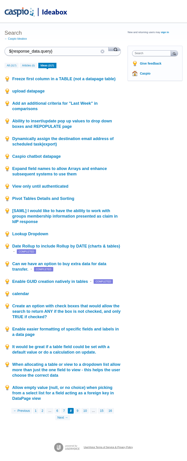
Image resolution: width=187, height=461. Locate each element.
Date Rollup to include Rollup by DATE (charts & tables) (66, 246)
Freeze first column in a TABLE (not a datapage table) (64, 79)
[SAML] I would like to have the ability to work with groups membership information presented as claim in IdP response (65, 216)
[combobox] (152, 53)
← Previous (21, 410)
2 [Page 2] (42, 410)
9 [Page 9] (77, 410)
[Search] (114, 49)
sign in (165, 32)
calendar (20, 293)
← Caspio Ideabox (16, 38)
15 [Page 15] (102, 410)
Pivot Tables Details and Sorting (43, 198)
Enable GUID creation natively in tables (50, 281)
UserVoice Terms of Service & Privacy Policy (108, 447)
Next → (62, 417)
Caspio (145, 73)
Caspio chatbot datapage (36, 156)
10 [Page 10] (85, 410)
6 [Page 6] (57, 410)
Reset (102, 51)
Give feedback (150, 63)
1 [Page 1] (36, 410)
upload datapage (28, 91)
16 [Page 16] (110, 410)
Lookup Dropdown (30, 234)
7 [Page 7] (64, 410)
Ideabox (54, 12)
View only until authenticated (40, 186)
